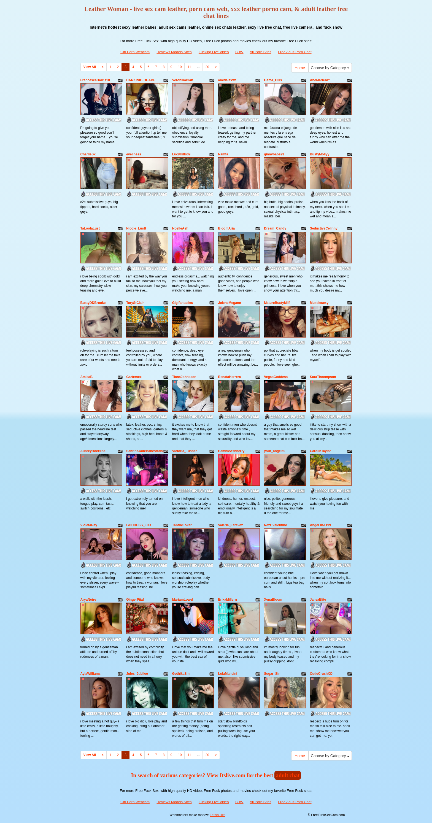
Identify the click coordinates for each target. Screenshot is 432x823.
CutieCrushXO (321, 674)
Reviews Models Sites (173, 52)
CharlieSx (88, 154)
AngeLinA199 (320, 525)
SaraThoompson (323, 377)
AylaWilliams (90, 674)
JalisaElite (318, 599)
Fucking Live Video (214, 52)
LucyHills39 (181, 154)
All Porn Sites (260, 52)
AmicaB (86, 377)
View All (89, 67)
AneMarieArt (320, 80)
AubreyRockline (93, 451)
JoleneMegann (229, 303)
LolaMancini (227, 674)
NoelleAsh (180, 228)
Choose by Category (330, 68)
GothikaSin (181, 674)
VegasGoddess (276, 377)
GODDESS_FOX (138, 525)
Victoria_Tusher (184, 451)
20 (207, 67)
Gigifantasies (182, 303)
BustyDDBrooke (93, 303)
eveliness (133, 154)
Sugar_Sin (272, 674)
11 (189, 67)
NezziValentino (275, 525)
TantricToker (182, 525)
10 (180, 67)
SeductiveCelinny (323, 228)
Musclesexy (319, 303)
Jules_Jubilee (137, 674)
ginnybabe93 (274, 154)
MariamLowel (182, 599)
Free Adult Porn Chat (294, 52)
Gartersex (134, 377)
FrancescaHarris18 (95, 80)
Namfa (223, 154)
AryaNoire (88, 599)
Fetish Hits (217, 815)
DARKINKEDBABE (140, 80)
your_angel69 (274, 451)
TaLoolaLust (90, 228)
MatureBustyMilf (277, 303)
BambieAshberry (231, 451)
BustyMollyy (320, 154)
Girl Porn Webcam (135, 52)
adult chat (287, 775)
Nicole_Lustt (136, 228)
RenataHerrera (229, 377)
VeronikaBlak (182, 80)
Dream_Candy (275, 228)
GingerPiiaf (135, 599)
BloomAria (226, 228)
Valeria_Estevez (230, 525)
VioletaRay (88, 525)
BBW (239, 52)
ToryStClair (135, 303)
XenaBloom (273, 599)
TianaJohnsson (184, 377)
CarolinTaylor (320, 451)
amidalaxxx (227, 80)
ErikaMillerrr (227, 599)
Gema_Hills (273, 80)
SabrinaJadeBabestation (145, 451)
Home (300, 68)
